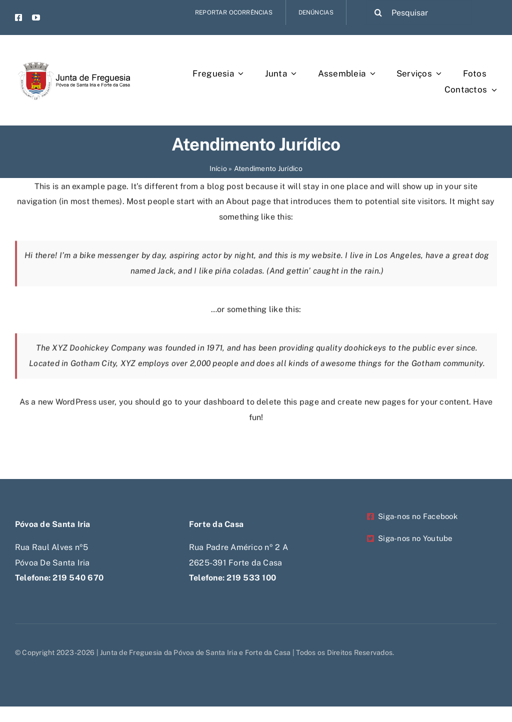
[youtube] (36, 18)
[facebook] (18, 18)
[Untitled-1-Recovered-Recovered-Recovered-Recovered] (72, 53)
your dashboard (214, 404)
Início (218, 168)
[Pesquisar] (419, 12)
